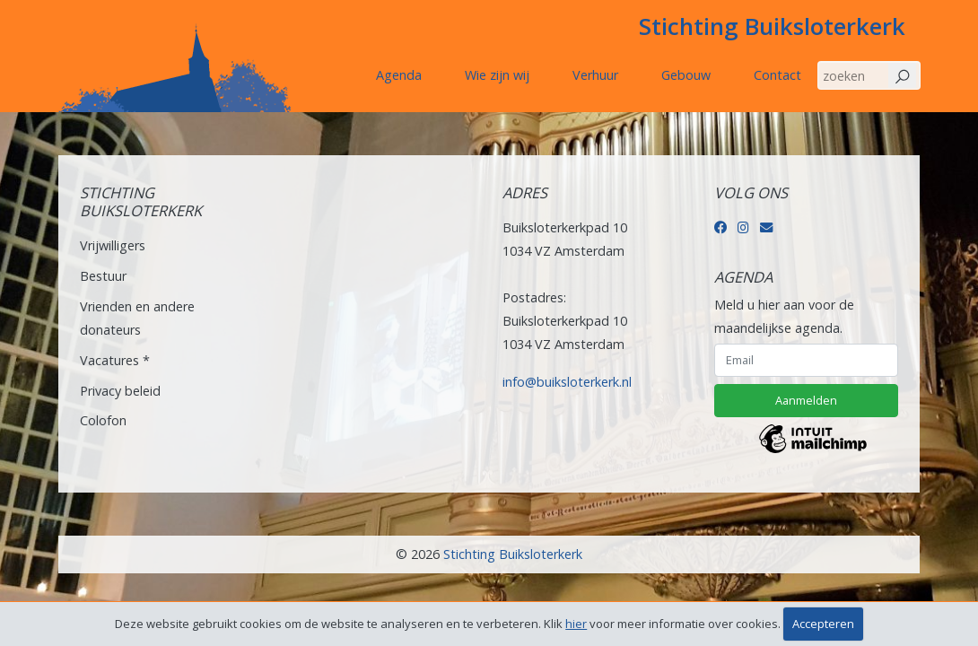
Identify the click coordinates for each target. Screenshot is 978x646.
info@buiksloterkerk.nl (567, 381)
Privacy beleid (120, 390)
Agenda (399, 74)
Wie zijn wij (497, 74)
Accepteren (823, 623)
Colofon (103, 420)
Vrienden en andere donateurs (137, 318)
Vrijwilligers (112, 245)
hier (576, 623)
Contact (777, 74)
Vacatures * (115, 360)
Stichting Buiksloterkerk (772, 26)
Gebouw (686, 74)
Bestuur (103, 275)
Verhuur (595, 74)
